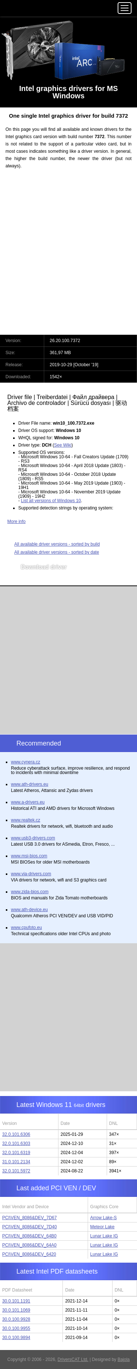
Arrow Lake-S (103, 1217)
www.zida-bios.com (30, 892)
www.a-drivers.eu (28, 802)
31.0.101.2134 (16, 1161)
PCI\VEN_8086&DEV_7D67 (29, 1217)
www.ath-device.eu (29, 909)
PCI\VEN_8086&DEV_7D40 (29, 1226)
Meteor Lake (102, 1226)
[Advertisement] (68, 256)
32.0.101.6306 (16, 1134)
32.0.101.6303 (16, 1143)
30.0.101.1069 (16, 1310)
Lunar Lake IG (104, 1236)
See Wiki (62, 445)
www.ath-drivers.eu (29, 784)
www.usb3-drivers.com (33, 838)
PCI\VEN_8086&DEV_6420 (29, 1254)
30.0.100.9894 (16, 1337)
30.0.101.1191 (16, 1301)
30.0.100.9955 (16, 1328)
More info (16, 521)
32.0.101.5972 (16, 1170)
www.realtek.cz (25, 820)
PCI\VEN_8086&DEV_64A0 (29, 1245)
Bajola (124, 1359)
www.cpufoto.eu (26, 927)
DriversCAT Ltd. (73, 1359)
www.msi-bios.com (29, 856)
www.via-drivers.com (31, 874)
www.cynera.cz (25, 762)
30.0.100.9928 (16, 1319)
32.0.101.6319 (16, 1152)
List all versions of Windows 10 (51, 500)
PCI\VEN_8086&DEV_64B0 (29, 1236)
